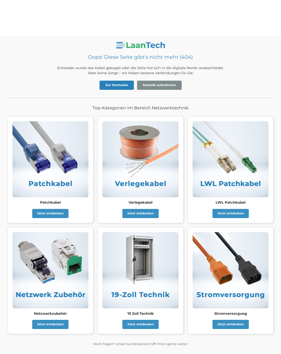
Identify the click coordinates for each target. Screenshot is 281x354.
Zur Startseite (116, 85)
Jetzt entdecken (50, 213)
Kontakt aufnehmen (159, 85)
